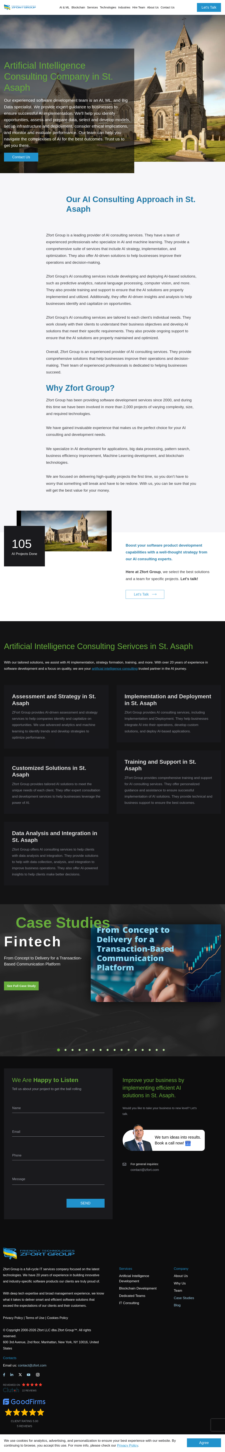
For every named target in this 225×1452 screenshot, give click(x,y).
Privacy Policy (127, 1445)
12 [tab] (136, 1050)
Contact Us (168, 7)
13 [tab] (143, 1050)
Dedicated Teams (132, 1296)
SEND (85, 1203)
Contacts (9, 1358)
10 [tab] (122, 1050)
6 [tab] (94, 1050)
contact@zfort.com (145, 1170)
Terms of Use (34, 1318)
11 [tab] (129, 1050)
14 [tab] (150, 1050)
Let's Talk (209, 7)
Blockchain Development (137, 1288)
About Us (181, 1276)
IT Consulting (129, 1303)
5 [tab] (87, 1050)
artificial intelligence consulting (115, 669)
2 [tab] (66, 1050)
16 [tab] (164, 1050)
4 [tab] (80, 1050)
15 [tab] (157, 1050)
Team (178, 1290)
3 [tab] (73, 1050)
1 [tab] (59, 1050)
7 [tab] (101, 1050)
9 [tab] (115, 1050)
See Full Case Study (21, 986)
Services (125, 1269)
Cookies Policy (57, 1318)
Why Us (180, 1283)
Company (181, 1269)
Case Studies (184, 1298)
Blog (177, 1305)
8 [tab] (108, 1050)
